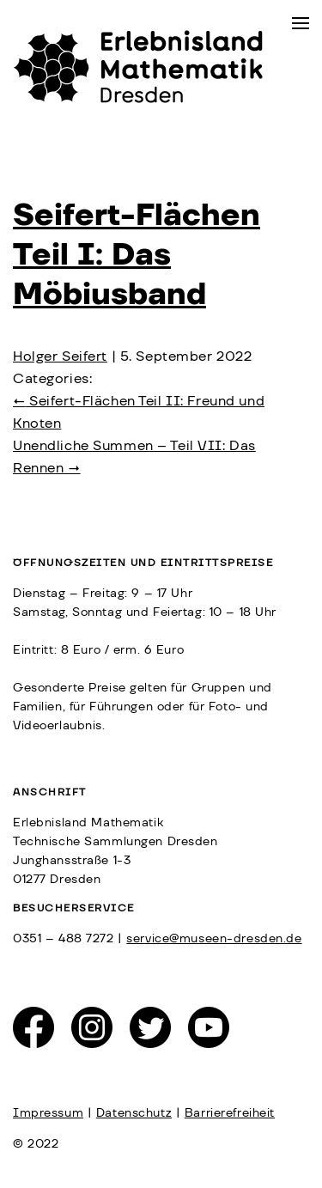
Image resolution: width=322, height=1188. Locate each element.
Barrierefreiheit (230, 1113)
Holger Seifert (60, 356)
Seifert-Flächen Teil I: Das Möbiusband (136, 255)
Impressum (48, 1113)
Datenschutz (134, 1113)
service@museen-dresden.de (213, 939)
